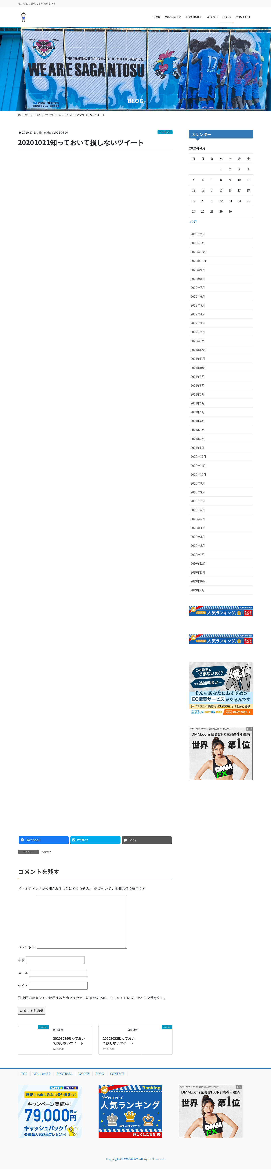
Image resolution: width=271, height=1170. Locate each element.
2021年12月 (198, 350)
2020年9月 (198, 483)
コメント (27, 947)
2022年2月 (198, 332)
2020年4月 (198, 528)
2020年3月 (198, 536)
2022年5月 (198, 305)
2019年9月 (198, 590)
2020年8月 (198, 492)
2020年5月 (198, 519)
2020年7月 (198, 501)
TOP (24, 1074)
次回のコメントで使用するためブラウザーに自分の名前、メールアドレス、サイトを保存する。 (94, 998)
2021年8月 (198, 385)
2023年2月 (198, 234)
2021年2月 (198, 439)
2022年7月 (198, 287)
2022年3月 (198, 323)
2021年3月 (198, 430)
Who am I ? (42, 1074)
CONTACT (117, 1074)
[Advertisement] (135, 58)
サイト (23, 986)
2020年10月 (198, 474)
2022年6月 (198, 296)
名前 (21, 960)
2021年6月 (198, 403)
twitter (165, 132)
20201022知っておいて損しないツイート (119, 1041)
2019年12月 (198, 563)
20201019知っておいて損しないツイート (69, 1041)
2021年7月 (198, 394)
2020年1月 (198, 554)
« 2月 (193, 221)
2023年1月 (198, 243)
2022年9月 (198, 270)
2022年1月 (198, 341)
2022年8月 (198, 279)
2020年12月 (198, 456)
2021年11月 (198, 358)
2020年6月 (198, 510)
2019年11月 (198, 572)
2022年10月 (198, 261)
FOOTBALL (64, 1074)
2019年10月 (198, 581)
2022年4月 (198, 314)
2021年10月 (198, 368)
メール (23, 973)
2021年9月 (198, 376)
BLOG (100, 1074)
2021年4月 (198, 421)
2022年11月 (198, 252)
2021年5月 (198, 412)
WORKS (84, 1074)
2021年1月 (197, 447)
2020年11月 (198, 465)
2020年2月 (198, 545)
